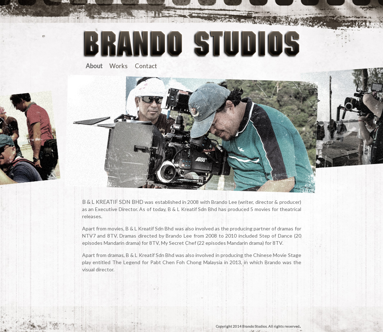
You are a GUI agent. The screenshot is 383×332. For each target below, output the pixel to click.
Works (118, 66)
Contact (146, 66)
